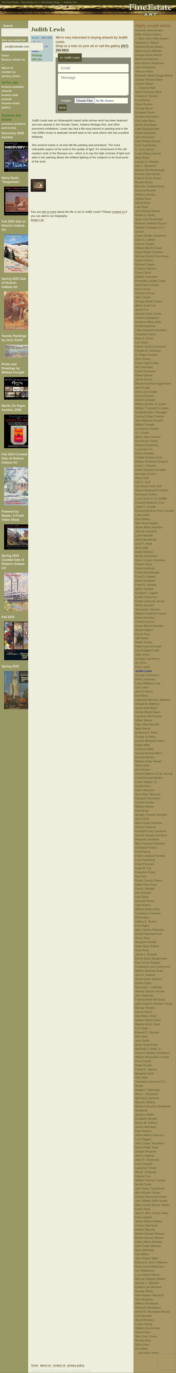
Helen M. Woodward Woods (152, 1311)
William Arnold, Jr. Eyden (150, 404)
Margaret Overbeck (147, 839)
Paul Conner (143, 289)
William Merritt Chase (148, 247)
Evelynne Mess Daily (148, 321)
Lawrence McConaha (148, 716)
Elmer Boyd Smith (146, 1044)
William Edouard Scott (149, 970)
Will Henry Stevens (147, 1098)
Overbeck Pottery (146, 847)
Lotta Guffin (142, 514)
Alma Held (141, 547)
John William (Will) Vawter (151, 1200)
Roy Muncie (142, 769)
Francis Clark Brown (147, 174)
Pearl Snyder (143, 1061)
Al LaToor (141, 662)
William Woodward (146, 1303)
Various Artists (144, 71)
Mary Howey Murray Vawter (152, 1204)
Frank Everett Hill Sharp (150, 999)
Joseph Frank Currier (148, 313)
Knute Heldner (144, 551)
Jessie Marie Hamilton (149, 527)
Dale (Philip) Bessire (148, 141)
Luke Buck (141, 206)
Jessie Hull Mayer (146, 707)
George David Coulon (148, 301)
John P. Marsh (144, 691)
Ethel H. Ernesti (144, 399)
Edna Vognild (143, 1217)
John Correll (142, 297)
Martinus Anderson (147, 59)
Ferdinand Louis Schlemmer (152, 966)
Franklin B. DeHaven (148, 350)
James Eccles (143, 379)
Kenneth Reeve (144, 900)
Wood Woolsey (144, 1319)
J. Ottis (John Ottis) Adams (152, 38)
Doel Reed (141, 896)
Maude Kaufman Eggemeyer (153, 383)
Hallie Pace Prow (146, 884)
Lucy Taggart (143, 1139)
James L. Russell (146, 954)
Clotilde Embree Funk (148, 457)
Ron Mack (141, 1348)
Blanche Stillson (145, 1102)
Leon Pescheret (145, 859)
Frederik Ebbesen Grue (149, 502)
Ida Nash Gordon (146, 473)
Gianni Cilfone (144, 260)
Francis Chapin (144, 243)
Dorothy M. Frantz (146, 441)
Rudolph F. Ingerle (146, 592)
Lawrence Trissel (145, 1167)
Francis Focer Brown (148, 178)
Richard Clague (144, 264)
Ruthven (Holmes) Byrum (151, 223)
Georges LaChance (147, 658)
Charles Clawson (145, 268)
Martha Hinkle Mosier (148, 761)
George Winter (144, 1291)
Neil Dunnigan (144, 367)
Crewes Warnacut (146, 1225)
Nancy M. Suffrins (146, 1122)
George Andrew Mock (148, 753)
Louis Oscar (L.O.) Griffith (151, 498)
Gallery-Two (70, 2)
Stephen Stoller (144, 1114)
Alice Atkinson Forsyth (149, 420)
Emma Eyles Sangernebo (151, 958)
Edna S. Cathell (144, 239)
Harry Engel (142, 387)
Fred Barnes (143, 100)
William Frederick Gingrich (151, 461)
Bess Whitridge (144, 1250)
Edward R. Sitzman (147, 1032)
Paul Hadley (142, 519)
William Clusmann (146, 276)
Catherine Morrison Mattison (152, 699)
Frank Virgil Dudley (147, 362)
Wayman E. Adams (147, 42)
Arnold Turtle (143, 1184)
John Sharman (144, 995)
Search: (8, 25)
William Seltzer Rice (147, 909)
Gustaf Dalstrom (145, 326)
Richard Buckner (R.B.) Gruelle (154, 510)
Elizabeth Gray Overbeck (150, 831)
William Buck (143, 198)
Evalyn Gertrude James (149, 601)
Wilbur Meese (143, 720)
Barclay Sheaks (144, 1007)
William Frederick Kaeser (150, 613)
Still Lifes (37, 59)
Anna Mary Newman (148, 794)
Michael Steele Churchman (152, 256)
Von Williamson (144, 1270)
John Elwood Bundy (147, 211)
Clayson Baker (144, 83)
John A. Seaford (145, 974)
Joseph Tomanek (145, 1151)
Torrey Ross (142, 937)
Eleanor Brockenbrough (150, 169)
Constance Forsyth (147, 428)
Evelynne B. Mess (146, 732)
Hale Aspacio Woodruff (149, 1295)
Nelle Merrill (142, 728)
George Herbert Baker (149, 79)
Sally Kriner (142, 654)
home (5, 55)
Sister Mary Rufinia (147, 946)
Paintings (37, 55)
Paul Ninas (142, 810)
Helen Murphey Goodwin (150, 469)
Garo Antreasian (145, 67)
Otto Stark (141, 1077)
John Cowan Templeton (149, 1143)
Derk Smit (141, 1036)
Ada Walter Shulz (146, 1015)
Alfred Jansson (144, 605)
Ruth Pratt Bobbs (146, 145)
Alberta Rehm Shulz (147, 1024)
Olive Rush (142, 950)
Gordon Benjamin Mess (149, 740)
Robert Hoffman (145, 568)
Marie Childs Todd (146, 1147)
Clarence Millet (144, 749)
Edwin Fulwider (144, 453)
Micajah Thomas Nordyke (151, 814)
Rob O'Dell (142, 818)
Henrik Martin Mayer (147, 712)
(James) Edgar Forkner (149, 416)
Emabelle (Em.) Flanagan (151, 412)
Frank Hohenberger (147, 572)
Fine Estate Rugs (50, 2)
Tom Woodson (144, 1299)
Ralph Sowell (143, 1065)
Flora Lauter (142, 666)
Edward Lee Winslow (148, 1287)
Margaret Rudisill (145, 942)
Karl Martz (141, 695)
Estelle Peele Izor (146, 597)
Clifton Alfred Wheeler (148, 1241)
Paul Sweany (143, 1130)
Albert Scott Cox (145, 305)
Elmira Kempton (145, 617)
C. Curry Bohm (144, 149)
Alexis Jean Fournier (148, 436)
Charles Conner (145, 293)
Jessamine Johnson (147, 609)
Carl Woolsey (143, 1315)
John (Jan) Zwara (146, 1336)
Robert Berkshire (145, 133)
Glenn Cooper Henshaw (150, 560)
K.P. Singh (141, 1028)
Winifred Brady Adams (149, 46)
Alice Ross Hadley (146, 523)
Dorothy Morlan (144, 757)
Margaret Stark (144, 1073)
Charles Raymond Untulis (151, 1196)
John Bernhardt (144, 137)
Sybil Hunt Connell (146, 284)
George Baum (143, 108)
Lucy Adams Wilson (147, 1274)
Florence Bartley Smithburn (152, 1052)
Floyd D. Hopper (145, 576)
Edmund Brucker (145, 190)
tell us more (49, 211)
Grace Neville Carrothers (150, 235)
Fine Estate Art (29, 2)
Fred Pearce (143, 851)
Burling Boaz (143, 1340)
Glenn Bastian (144, 104)
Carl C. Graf (142, 482)
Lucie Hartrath (144, 535)
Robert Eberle (143, 375)
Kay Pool (140, 876)
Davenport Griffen (146, 494)
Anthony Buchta (145, 194)
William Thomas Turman (150, 1180)
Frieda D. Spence (146, 1069)
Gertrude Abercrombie (149, 30)
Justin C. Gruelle (145, 506)
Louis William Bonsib (148, 153)
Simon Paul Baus (146, 124)
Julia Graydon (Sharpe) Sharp (153, 1003)
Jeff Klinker (142, 638)
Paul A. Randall (144, 888)
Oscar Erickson (144, 395)
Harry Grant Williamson (149, 1266)
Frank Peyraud (144, 864)
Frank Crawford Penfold (150, 855)
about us (7, 67)
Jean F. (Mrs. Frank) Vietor (151, 1213)
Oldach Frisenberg (146, 445)
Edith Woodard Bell (147, 128)
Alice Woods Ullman (147, 1192)
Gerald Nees (143, 786)
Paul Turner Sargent (147, 962)
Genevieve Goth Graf (148, 486)
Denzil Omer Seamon (148, 979)
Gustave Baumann (146, 116)
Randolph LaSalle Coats (150, 280)
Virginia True (143, 1176)
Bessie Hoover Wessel (149, 1237)
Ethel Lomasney (145, 679)
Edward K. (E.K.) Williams (151, 1262)
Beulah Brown (144, 182)
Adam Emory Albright (148, 50)
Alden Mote (142, 765)
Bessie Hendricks (146, 556)
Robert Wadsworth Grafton (151, 490)
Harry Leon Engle (146, 391)
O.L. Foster (142, 432)
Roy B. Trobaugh (145, 1172)
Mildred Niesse (144, 806)
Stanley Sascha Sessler (150, 991)
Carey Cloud (143, 272)
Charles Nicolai (144, 802)
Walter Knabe (143, 642)
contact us (9, 71)
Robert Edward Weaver (149, 1233)
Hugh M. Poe (143, 868)
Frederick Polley (145, 872)
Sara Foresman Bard (148, 91)
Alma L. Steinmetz (146, 1094)
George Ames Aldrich (148, 54)
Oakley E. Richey (146, 921)
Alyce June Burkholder (149, 219)
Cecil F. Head (143, 543)
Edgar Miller (142, 744)
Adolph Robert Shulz (148, 1020)
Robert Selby (143, 983)
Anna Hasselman (146, 539)
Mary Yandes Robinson (149, 929)
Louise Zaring (143, 1324)
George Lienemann (147, 675)
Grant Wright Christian (149, 252)
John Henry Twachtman (149, 1188)
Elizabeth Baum (145, 112)
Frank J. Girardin (145, 465)
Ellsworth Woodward (148, 1307)
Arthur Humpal (144, 588)
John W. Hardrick (146, 531)
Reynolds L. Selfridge (148, 987)
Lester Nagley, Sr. (146, 781)
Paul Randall (143, 892)
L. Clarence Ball (145, 87)
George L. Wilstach (147, 1282)
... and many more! (147, 1352)
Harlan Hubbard (145, 580)
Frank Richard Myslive (149, 777)
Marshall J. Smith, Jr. (148, 1048)
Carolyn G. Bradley (147, 161)
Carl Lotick (141, 687)
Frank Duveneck (145, 371)
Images (66, 100)
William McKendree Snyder (152, 1057)
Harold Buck (142, 202)
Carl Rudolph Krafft (147, 650)
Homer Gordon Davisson (150, 346)
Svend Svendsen (145, 1126)
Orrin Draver (143, 358)
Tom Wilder (142, 1254)
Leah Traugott (143, 1163)
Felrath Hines (143, 564)
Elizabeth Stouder (146, 1118)
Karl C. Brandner (145, 165)
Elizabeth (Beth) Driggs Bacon (154, 75)
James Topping (144, 1155)
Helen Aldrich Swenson (149, 1135)
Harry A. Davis (144, 338)
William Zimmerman (147, 1328)
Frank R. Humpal (145, 584)
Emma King (142, 634)
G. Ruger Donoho (146, 354)
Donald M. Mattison (147, 703)
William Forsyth (144, 424)
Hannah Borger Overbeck (151, 835)
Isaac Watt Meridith (147, 724)
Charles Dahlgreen (147, 317)
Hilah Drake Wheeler (148, 1245)
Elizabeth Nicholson (147, 798)
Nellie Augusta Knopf (148, 646)
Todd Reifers (143, 905)
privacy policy (11, 76)
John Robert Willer (146, 1258)
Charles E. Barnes (146, 96)
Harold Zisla (142, 1332)
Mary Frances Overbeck (150, 843)
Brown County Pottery (148, 880)
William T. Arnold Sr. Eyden (152, 408)
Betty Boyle (142, 157)
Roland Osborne (145, 827)
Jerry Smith (142, 1040)
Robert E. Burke (145, 215)
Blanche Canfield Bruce (149, 186)
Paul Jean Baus (145, 120)
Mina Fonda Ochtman (148, 822)
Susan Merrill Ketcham (149, 625)
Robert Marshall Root (148, 933)
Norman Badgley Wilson (150, 1278)
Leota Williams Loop (147, 683)
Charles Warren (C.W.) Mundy (154, 773)
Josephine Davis (145, 334)
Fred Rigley (142, 925)
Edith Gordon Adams (148, 34)
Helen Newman (144, 790)
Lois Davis (141, 342)
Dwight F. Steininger (147, 1089)
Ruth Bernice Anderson (149, 63)
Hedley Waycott (145, 1229)
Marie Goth (142, 477)
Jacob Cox (141, 309)
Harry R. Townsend (147, 1159)
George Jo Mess (145, 736)
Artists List (37, 220)
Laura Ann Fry (144, 449)
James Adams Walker (148, 1221)
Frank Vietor (142, 1209)
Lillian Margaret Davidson (151, 330)
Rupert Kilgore (144, 629)
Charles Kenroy (144, 621)
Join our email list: (14, 40)
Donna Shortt (143, 1011)
